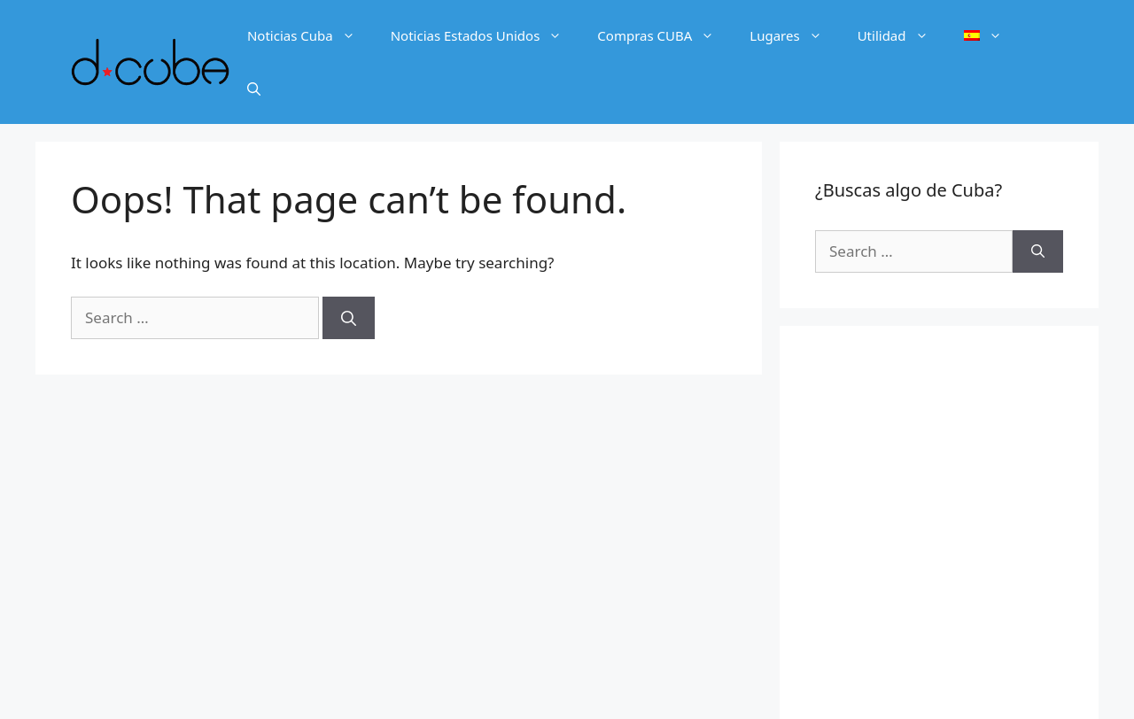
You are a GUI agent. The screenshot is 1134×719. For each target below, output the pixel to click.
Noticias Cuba (310, 35)
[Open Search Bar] (253, 88)
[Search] (348, 318)
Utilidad (902, 35)
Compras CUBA (664, 35)
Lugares (794, 35)
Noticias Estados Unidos (485, 35)
